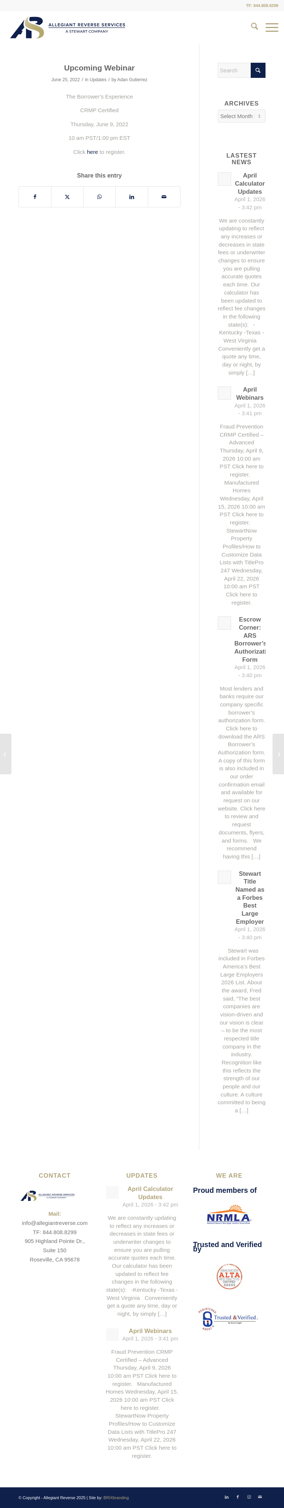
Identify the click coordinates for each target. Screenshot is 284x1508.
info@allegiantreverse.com (55, 1223)
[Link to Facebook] (237, 1496)
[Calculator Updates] (5, 754)
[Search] (251, 27)
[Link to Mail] (260, 1496)
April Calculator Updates (250, 183)
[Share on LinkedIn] (132, 197)
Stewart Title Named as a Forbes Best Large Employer (250, 897)
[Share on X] (67, 197)
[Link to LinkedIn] (226, 1496)
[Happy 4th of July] (278, 754)
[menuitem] (251, 27)
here (92, 152)
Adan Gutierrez (132, 79)
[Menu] (268, 27)
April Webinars (150, 1331)
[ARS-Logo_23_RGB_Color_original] (68, 27)
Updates (98, 79)
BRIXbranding (116, 1497)
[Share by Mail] (164, 197)
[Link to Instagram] (248, 1496)
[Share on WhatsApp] (99, 197)
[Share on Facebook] (35, 197)
